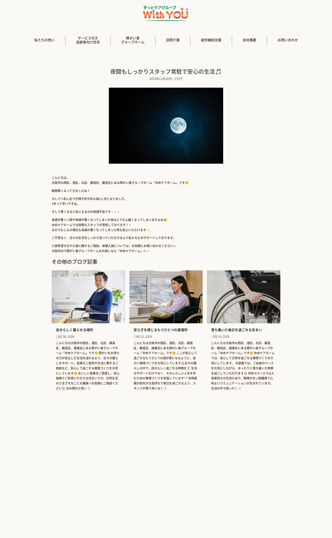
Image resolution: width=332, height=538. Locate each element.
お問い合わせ (288, 40)
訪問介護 (173, 40)
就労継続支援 (211, 40)
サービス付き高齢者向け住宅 (88, 40)
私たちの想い (44, 40)
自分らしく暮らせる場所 (74, 329)
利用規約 (216, 525)
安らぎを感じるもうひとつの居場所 (161, 329)
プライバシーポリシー (185, 525)
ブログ (178, 78)
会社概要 (249, 40)
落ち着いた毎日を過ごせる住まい (236, 329)
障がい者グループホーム (133, 40)
